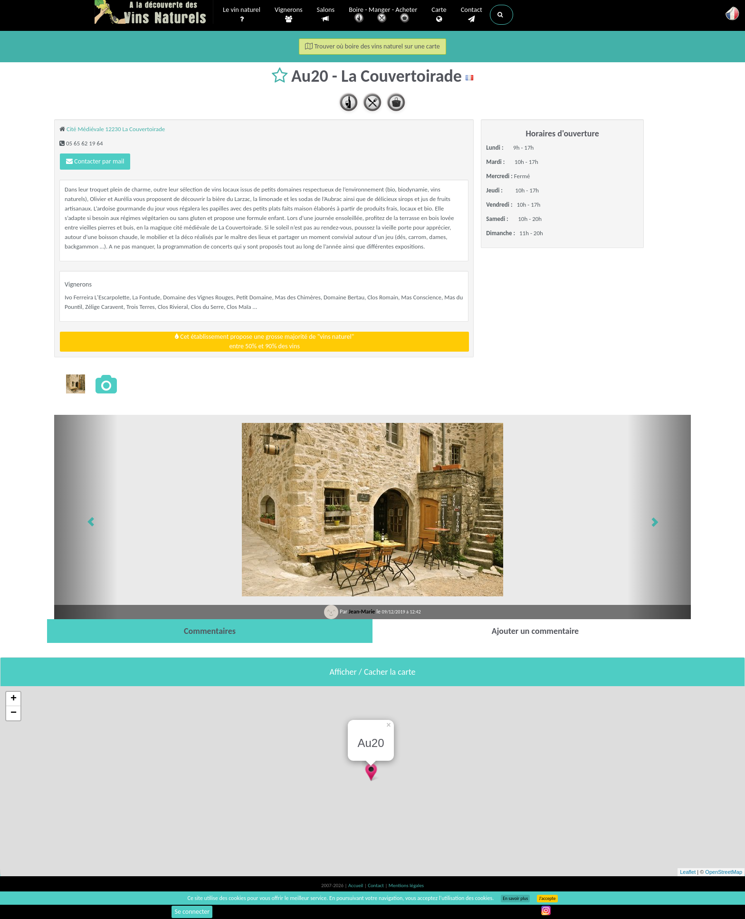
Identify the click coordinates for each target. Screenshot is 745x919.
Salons (326, 14)
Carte (438, 14)
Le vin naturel (241, 14)
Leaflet (688, 872)
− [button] (13, 713)
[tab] (209, 631)
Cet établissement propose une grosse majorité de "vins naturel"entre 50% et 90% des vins (264, 341)
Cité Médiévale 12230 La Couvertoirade (116, 129)
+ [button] (13, 699)
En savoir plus (515, 898)
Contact (471, 14)
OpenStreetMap (723, 872)
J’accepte (547, 898)
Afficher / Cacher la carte (373, 672)
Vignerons (289, 14)
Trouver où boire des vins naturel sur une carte (372, 46)
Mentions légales (406, 885)
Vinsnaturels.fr (154, 13)
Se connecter (192, 912)
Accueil (356, 885)
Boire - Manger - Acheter (383, 15)
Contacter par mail (95, 161)
